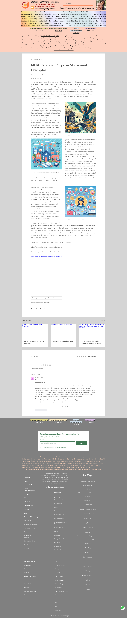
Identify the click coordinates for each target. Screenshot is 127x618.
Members (27, 501)
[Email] (57, 443)
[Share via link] (45, 308)
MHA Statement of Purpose (63, 341)
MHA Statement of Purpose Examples (34, 342)
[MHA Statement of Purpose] (63, 331)
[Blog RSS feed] (32, 7)
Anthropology (59, 584)
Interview (27, 477)
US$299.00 (44, 463)
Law (56, 561)
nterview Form (42, 459)
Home (26, 474)
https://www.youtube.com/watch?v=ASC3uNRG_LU (47, 256)
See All (103, 320)
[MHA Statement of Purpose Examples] (35, 331)
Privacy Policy (29, 505)
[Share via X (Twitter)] (36, 308)
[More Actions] (95, 379)
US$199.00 (40, 465)
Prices (26, 481)
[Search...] (77, 3)
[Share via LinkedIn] (40, 308)
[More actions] (95, 60)
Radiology (88, 584)
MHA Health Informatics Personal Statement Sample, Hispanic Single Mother (91, 342)
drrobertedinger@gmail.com (45, 9)
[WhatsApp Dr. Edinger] (122, 607)
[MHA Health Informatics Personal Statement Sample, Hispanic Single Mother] (92, 331)
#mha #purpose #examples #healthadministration (46, 298)
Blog (25, 513)
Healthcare (57, 492)
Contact (27, 509)
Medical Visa (58, 503)
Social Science (59, 580)
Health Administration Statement (40, 302)
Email (42, 440)
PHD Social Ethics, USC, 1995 (50, 36)
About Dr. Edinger (30, 485)
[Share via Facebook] (32, 308)
